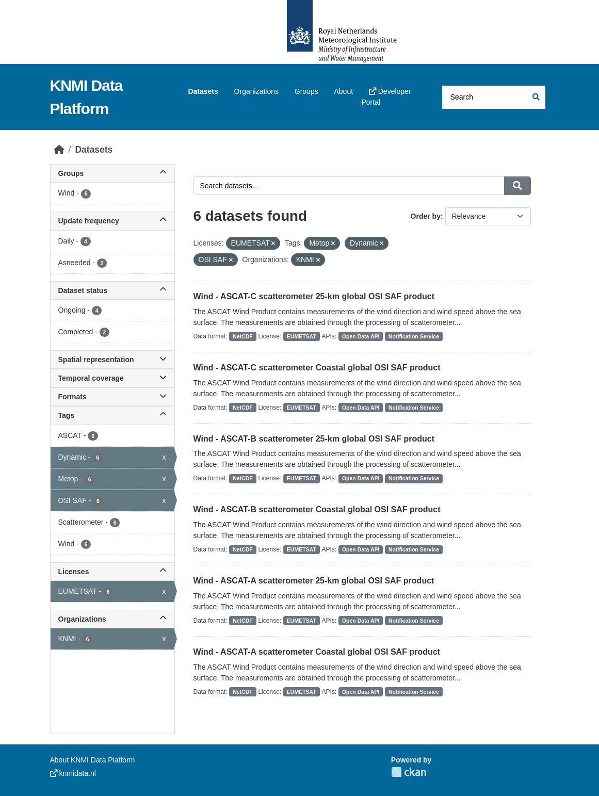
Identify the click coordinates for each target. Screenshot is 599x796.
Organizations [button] (112, 619)
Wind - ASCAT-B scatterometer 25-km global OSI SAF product (313, 438)
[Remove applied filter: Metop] (333, 243)
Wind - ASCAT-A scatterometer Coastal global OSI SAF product (316, 651)
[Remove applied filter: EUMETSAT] (273, 243)
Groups (306, 91)
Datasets (203, 91)
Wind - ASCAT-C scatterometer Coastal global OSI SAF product (317, 367)
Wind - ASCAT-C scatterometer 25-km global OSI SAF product (313, 296)
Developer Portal (386, 96)
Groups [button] (112, 173)
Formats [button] (112, 396)
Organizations (256, 91)
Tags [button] (112, 415)
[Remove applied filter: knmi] (318, 260)
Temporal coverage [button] (112, 378)
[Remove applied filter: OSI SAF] (231, 260)
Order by (426, 216)
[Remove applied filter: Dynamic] (381, 243)
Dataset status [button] (112, 290)
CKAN (408, 772)
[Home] (59, 149)
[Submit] (535, 97)
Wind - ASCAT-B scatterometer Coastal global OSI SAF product (317, 509)
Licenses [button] (112, 571)
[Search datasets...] (493, 97)
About (343, 91)
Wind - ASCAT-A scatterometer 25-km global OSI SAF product (313, 580)
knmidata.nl (73, 773)
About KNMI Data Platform (92, 760)
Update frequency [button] (112, 220)
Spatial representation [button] (112, 359)
